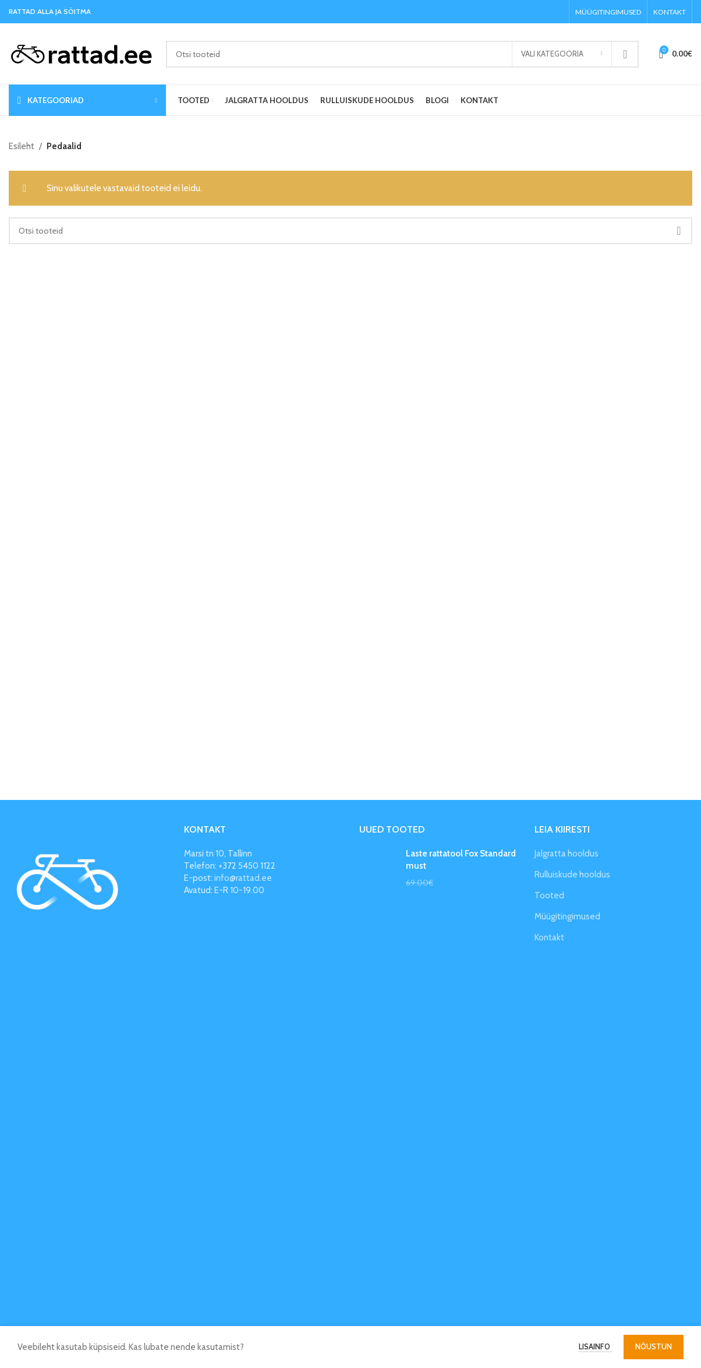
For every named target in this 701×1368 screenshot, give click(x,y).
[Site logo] (81, 53)
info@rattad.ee (243, 878)
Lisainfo (595, 1346)
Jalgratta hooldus (566, 853)
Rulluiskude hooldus (572, 874)
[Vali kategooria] (562, 54)
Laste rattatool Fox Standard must (461, 859)
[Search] (402, 54)
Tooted (549, 895)
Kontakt (549, 937)
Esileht (21, 146)
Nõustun (653, 1346)
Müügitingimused (567, 916)
